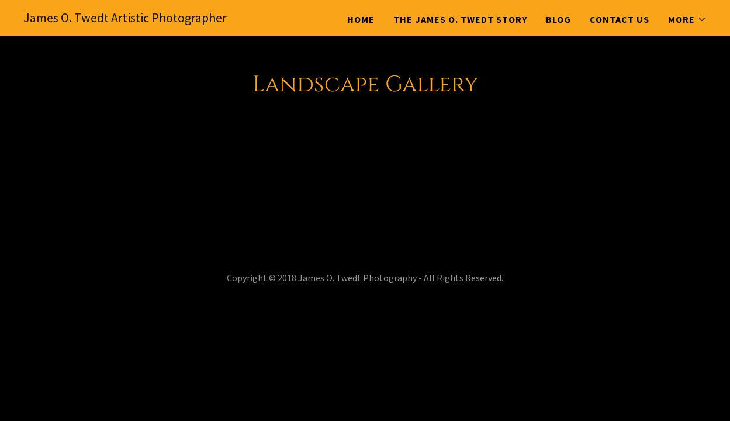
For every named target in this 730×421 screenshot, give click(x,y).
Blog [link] (558, 19)
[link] (125, 19)
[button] (687, 19)
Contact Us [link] (619, 19)
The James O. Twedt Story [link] (460, 19)
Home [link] (361, 19)
